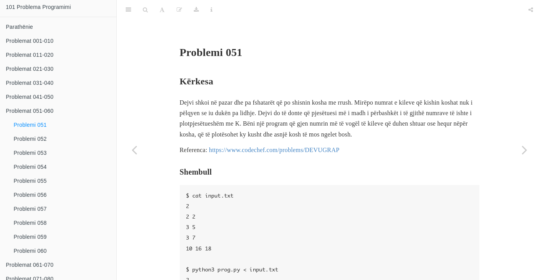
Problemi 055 (30, 181)
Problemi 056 (30, 195)
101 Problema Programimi (38, 7)
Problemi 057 (30, 209)
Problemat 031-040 (29, 83)
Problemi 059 (30, 237)
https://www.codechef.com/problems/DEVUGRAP (274, 130)
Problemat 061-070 (29, 265)
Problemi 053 (30, 153)
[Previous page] (134, 149)
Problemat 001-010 (29, 41)
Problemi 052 (30, 139)
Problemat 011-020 (29, 55)
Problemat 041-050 (29, 97)
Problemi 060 (30, 251)
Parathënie (19, 27)
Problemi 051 (30, 125)
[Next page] (524, 149)
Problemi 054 (30, 167)
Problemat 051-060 (29, 111)
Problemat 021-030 (29, 69)
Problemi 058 (30, 223)
